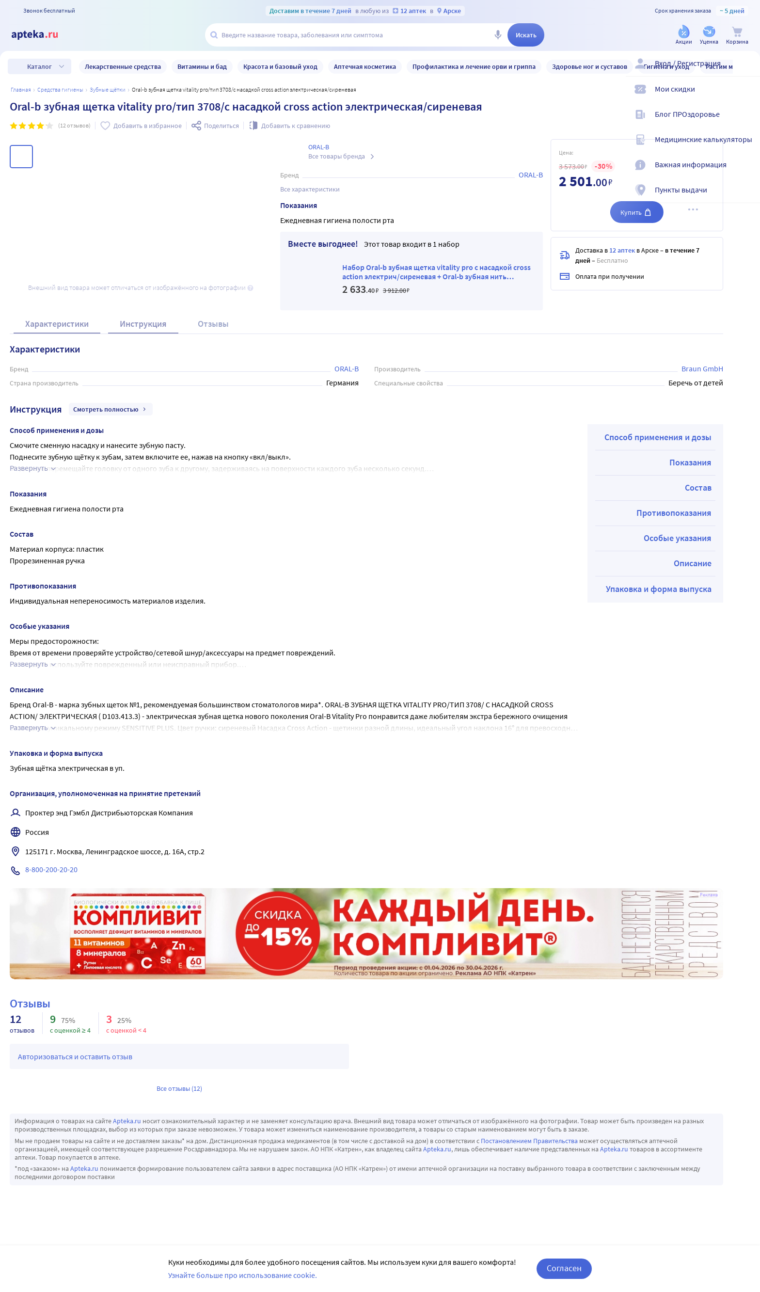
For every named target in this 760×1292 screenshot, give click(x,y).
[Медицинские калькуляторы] (746, 147)
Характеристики (57, 323)
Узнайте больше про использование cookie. (242, 1275)
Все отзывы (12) (179, 1088)
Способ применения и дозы (658, 437)
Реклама (709, 895)
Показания (690, 462)
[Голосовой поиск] (498, 35)
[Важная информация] (746, 172)
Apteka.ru (127, 1121)
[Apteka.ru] (43, 35)
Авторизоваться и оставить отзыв (75, 1056)
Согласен (564, 1268)
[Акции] (684, 36)
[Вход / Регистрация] (746, 71)
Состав (698, 487)
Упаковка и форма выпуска (659, 588)
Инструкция (143, 323)
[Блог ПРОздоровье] (746, 122)
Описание (693, 563)
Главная (21, 89)
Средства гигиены (60, 89)
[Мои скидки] (746, 97)
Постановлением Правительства (529, 1140)
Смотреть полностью (110, 409)
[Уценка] (709, 36)
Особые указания (678, 537)
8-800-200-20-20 (51, 869)
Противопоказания (674, 512)
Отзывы (213, 323)
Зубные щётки (108, 89)
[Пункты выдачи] (746, 197)
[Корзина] (737, 36)
